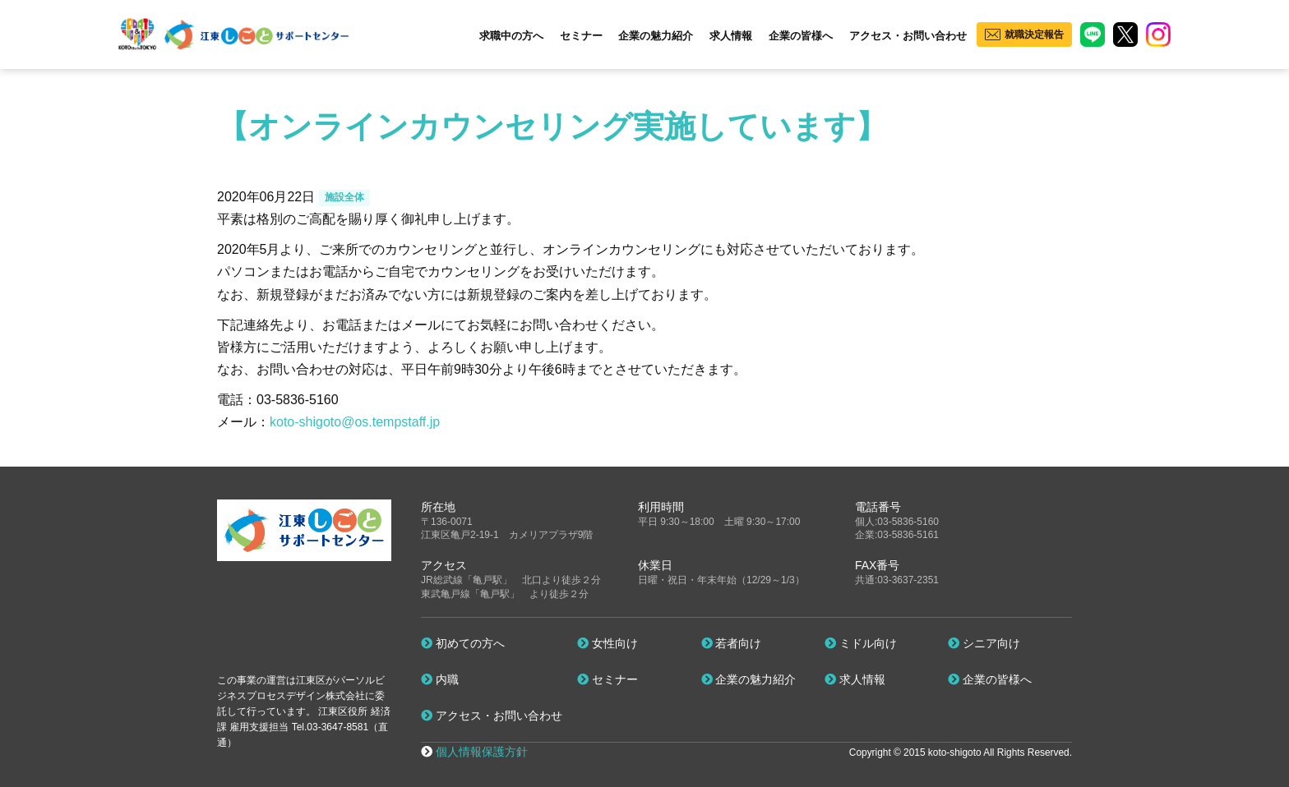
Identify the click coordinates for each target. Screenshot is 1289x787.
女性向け (607, 643)
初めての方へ (463, 643)
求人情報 (730, 36)
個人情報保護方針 (482, 751)
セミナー (581, 36)
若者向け (731, 643)
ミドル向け (861, 643)
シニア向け (984, 643)
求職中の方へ (511, 36)
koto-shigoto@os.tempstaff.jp (355, 422)
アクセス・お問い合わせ (908, 36)
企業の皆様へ (801, 36)
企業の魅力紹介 (655, 36)
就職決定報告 (1034, 34)
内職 (440, 679)
